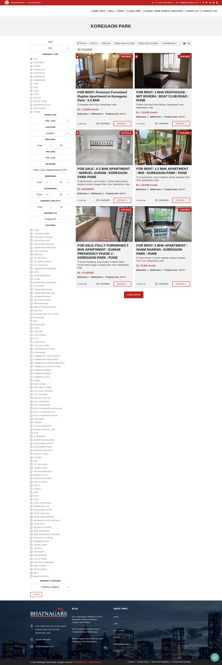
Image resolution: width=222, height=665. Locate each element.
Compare (103, 123)
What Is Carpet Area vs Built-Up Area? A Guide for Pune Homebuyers (87, 640)
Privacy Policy (143, 662)
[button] (50, 48)
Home (116, 617)
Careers (131, 662)
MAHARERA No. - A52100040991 (87, 662)
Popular (106, 43)
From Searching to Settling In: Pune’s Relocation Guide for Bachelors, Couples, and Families (87, 619)
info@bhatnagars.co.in (187, 2)
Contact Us (118, 651)
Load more (133, 294)
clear (36, 594)
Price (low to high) (148, 43)
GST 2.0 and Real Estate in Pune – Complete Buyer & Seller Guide (86, 630)
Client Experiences (121, 644)
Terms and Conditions (161, 662)
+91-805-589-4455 (162, 2)
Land (116, 623)
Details (122, 123)
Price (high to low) (124, 43)
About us (117, 637)
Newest (94, 43)
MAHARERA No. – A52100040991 (26, 2)
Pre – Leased (119, 630)
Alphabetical (169, 43)
